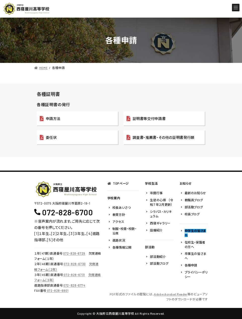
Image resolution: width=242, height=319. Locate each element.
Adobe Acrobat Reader (170, 294)
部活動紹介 (158, 256)
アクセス (118, 221)
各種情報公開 (122, 247)
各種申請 (191, 265)
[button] (77, 118)
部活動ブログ (159, 263)
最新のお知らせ (195, 193)
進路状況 (118, 240)
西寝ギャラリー (160, 223)
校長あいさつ (121, 208)
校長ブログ (192, 214)
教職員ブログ (194, 200)
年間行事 (156, 193)
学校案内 (113, 198)
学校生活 (151, 183)
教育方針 (118, 214)
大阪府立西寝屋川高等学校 (115, 313)
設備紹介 (156, 230)
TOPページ (121, 183)
